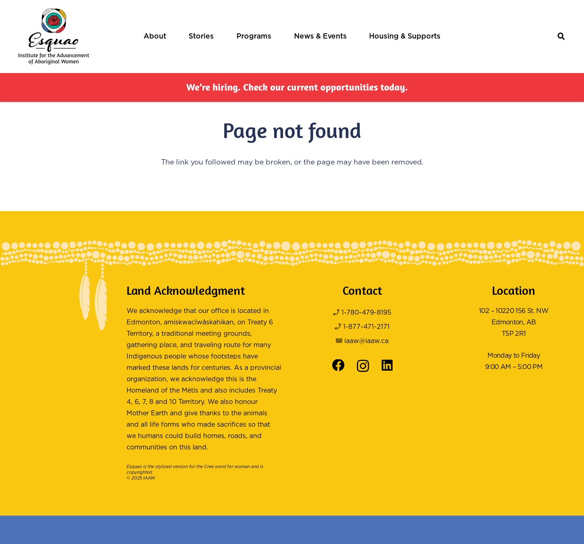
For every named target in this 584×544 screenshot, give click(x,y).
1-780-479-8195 (366, 313)
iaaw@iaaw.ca (366, 341)
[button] (561, 36)
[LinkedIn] (387, 365)
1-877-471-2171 (366, 327)
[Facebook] (338, 365)
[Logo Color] (53, 36)
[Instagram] (363, 366)
